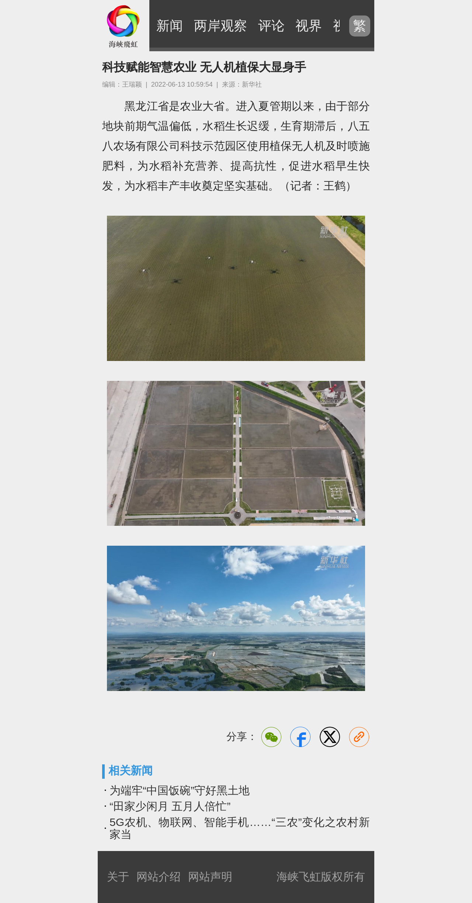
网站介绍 (158, 877)
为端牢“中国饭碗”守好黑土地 (180, 790)
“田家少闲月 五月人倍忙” (170, 806)
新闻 (169, 25)
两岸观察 (220, 25)
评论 (271, 25)
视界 (308, 25)
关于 (118, 877)
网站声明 (210, 877)
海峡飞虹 (123, 26)
